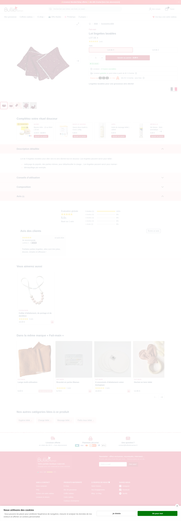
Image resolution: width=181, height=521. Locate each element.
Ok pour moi (157, 513)
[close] (177, 506)
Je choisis (117, 513)
